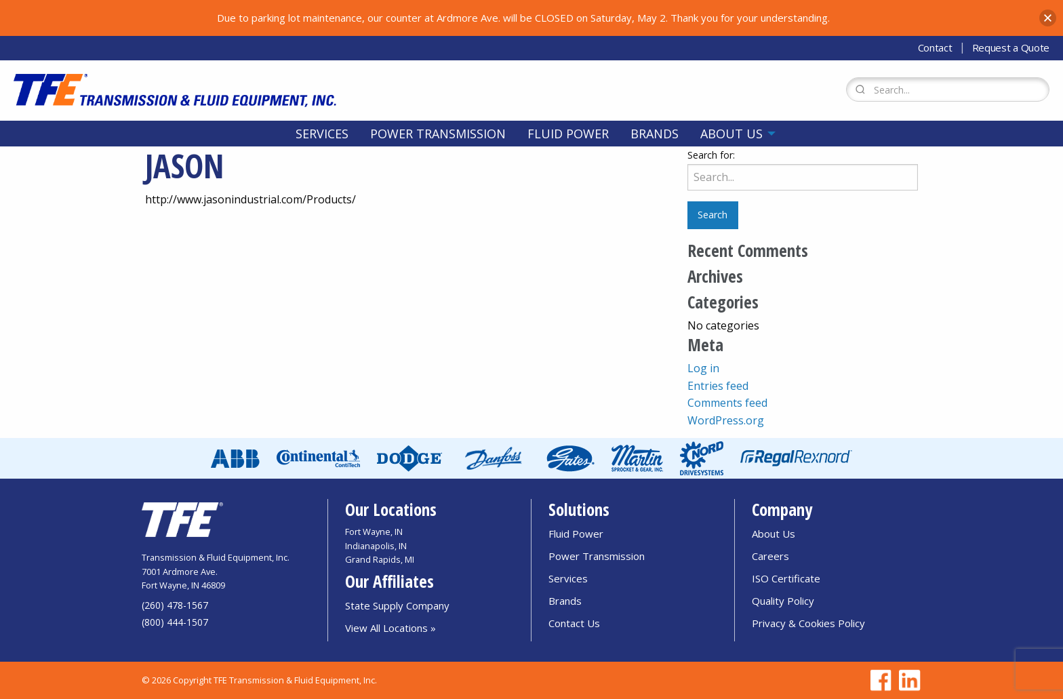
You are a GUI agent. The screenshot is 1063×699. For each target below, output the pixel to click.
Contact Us (574, 623)
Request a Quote (1011, 47)
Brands (654, 133)
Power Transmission (438, 133)
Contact (935, 47)
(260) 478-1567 (175, 605)
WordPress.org (725, 420)
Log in (703, 368)
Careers (770, 556)
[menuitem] (322, 133)
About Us (731, 133)
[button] (1047, 17)
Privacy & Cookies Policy (808, 623)
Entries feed (717, 385)
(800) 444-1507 (175, 622)
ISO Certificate (786, 578)
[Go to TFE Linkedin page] (907, 680)
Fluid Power (568, 133)
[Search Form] (947, 89)
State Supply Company (397, 605)
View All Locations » (390, 628)
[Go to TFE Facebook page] (878, 680)
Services (322, 133)
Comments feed (727, 402)
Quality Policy (783, 600)
